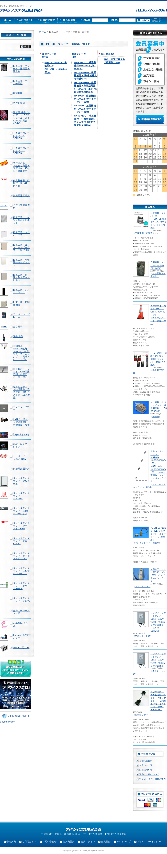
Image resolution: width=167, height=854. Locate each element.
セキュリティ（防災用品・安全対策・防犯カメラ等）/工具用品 (21, 392)
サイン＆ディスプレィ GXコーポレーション (22, 511)
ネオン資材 (19, 103)
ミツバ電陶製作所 (21, 206)
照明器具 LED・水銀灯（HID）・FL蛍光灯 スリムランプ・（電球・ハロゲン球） (21, 353)
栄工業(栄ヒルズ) (20, 624)
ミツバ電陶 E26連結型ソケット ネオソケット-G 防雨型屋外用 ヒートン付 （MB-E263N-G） (158, 700)
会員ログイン (88, 841)
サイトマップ (124, 841)
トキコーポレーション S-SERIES (21, 136)
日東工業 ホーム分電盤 (21, 82)
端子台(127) (107, 54)
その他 (155, 416)
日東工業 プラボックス (21, 233)
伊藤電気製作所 (21, 468)
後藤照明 (18, 93)
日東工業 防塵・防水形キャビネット (21, 277)
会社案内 (11, 841)
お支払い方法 (146, 765)
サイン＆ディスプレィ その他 (21, 599)
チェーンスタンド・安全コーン (158, 320)
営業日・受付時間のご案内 (152, 779)
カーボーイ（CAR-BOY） (21, 457)
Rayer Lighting (21, 434)
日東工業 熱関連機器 (21, 303)
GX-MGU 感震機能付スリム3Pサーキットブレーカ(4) (85, 108)
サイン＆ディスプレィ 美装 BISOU (21, 541)
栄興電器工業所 (21, 195)
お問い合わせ (49, 841)
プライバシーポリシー (149, 841)
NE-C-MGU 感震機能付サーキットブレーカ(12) (85, 65)
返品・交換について (149, 774)
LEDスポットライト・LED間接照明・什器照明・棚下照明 (21, 373)
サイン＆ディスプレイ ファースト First (21, 526)
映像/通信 (18, 336)
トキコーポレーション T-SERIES (21, 150)
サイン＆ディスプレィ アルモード (21, 481)
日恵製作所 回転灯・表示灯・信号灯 (21, 183)
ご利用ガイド (29, 841)
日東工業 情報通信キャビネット (21, 262)
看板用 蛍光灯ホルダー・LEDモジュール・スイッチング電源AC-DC (21, 117)
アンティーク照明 (21, 408)
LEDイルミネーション (21, 445)
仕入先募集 (69, 841)
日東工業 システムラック (21, 291)
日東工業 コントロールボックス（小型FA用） (21, 248)
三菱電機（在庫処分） (146, 233)
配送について (146, 770)
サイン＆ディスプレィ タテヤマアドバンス (21, 556)
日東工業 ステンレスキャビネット (21, 220)
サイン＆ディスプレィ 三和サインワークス (21, 571)
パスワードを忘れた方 (156, 20)
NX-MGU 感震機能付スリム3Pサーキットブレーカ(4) (85, 98)
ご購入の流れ (146, 761)
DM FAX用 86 (21, 647)
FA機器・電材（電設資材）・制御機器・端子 (21, 422)
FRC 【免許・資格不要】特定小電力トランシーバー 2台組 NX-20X (158, 359)
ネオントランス (142, 586)
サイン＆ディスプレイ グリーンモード (21, 586)
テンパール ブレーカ (21, 315)
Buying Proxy (7, 721)
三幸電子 (18, 326)
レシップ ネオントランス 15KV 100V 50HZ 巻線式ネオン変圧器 (158, 659)
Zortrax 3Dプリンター (22, 636)
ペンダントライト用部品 (147, 543)
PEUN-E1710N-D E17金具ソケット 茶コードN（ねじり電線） (158, 534)
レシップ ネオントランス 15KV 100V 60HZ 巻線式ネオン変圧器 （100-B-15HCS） (158, 622)
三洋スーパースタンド (21, 612)
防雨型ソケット (142, 715)
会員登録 (106, 841)
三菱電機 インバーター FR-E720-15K (158, 265)
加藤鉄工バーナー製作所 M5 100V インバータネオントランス (158, 575)
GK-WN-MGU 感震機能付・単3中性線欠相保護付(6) (85, 75)
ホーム (42, 31)
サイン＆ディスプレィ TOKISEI (21, 496)
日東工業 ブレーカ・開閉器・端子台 (21, 69)
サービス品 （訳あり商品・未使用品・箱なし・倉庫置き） (21, 166)
